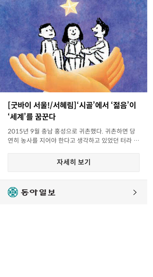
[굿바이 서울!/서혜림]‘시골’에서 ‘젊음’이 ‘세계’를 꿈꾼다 (72, 111)
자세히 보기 (74, 162)
